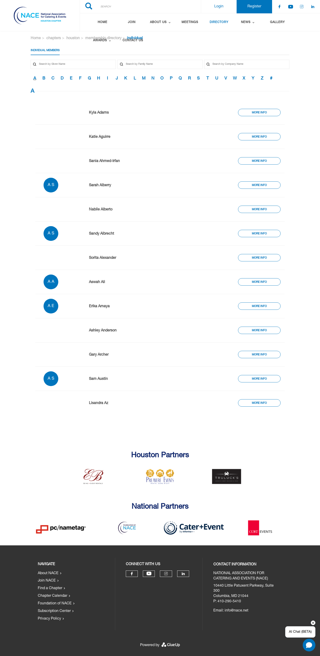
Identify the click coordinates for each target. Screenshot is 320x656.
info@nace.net (236, 611)
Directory (219, 22)
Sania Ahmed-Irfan (104, 161)
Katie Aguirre (99, 137)
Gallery (277, 22)
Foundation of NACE (55, 604)
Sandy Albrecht (101, 234)
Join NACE (47, 581)
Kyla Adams (99, 113)
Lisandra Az (98, 403)
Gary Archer (99, 355)
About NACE (48, 573)
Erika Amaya (99, 306)
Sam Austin (98, 379)
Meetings (190, 22)
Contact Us (133, 40)
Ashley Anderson (103, 331)
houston (73, 38)
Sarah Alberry (100, 185)
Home (102, 22)
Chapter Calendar (52, 596)
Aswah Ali (97, 282)
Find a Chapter (50, 588)
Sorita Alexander (102, 258)
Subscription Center (54, 611)
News (245, 22)
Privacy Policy (49, 619)
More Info (259, 112)
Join (131, 22)
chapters (53, 38)
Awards (100, 40)
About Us (158, 22)
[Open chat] (309, 645)
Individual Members (45, 50)
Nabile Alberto (100, 210)
